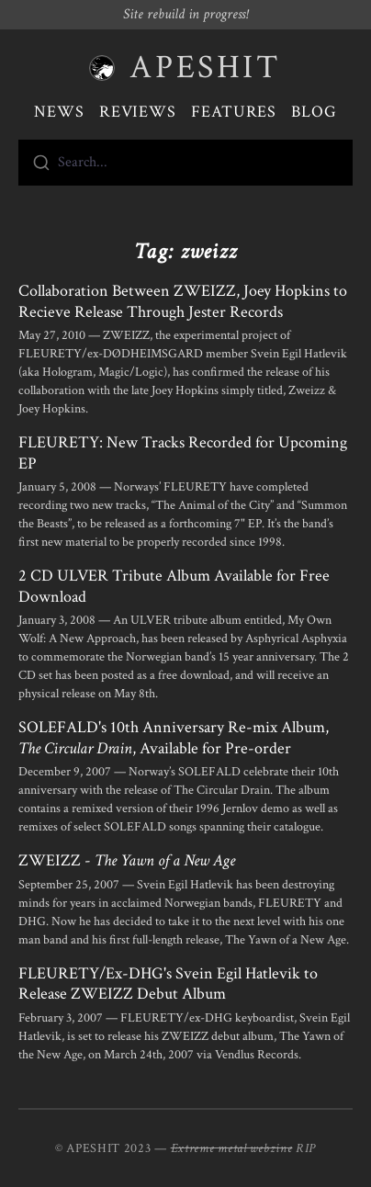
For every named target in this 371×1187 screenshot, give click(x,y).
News (59, 111)
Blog (314, 111)
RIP (306, 1148)
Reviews (137, 111)
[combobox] (185, 163)
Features (233, 111)
